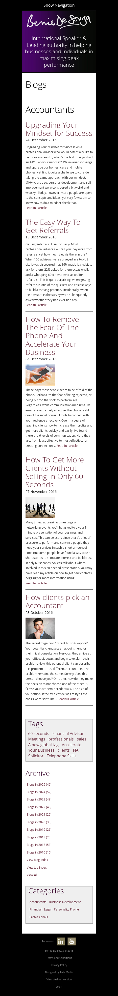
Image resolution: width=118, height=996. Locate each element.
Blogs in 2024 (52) (39, 792)
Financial (35, 909)
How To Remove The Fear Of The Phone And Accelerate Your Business (52, 335)
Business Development (65, 902)
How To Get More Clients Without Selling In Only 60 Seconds (54, 472)
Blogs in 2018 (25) (39, 837)
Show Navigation (59, 5)
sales (81, 739)
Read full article (36, 208)
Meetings (36, 739)
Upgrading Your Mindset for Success (58, 129)
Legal (47, 909)
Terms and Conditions (59, 958)
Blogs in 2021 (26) (39, 814)
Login (59, 986)
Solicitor (36, 756)
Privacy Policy (59, 965)
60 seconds (38, 733)
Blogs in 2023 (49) (39, 799)
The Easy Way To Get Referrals (53, 226)
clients (64, 750)
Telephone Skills (61, 756)
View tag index (37, 867)
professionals (61, 739)
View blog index (37, 860)
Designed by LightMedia (59, 972)
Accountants (38, 902)
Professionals (38, 917)
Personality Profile (66, 909)
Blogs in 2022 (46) (39, 807)
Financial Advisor (68, 733)
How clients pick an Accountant (57, 601)
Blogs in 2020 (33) (39, 822)
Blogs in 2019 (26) (39, 829)
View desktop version (59, 979)
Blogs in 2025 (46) (39, 784)
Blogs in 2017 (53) (39, 845)
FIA (75, 750)
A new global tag (43, 744)
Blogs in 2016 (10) (39, 852)
